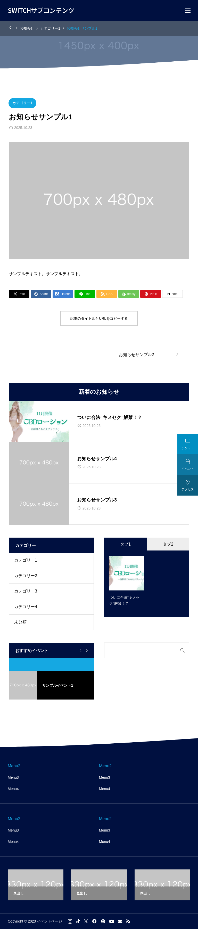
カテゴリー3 (25, 591)
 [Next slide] (86, 650)
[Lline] (85, 294)
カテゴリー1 (22, 103)
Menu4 (13, 789)
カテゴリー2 (25, 575)
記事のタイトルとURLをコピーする (99, 318)
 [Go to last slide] (80, 650)
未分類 (20, 622)
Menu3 (13, 777)
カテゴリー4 (25, 606)
